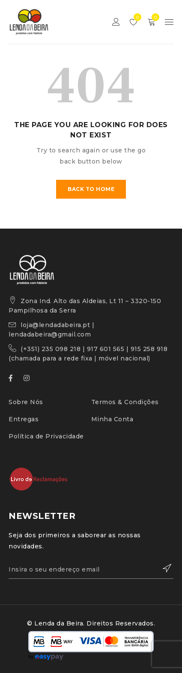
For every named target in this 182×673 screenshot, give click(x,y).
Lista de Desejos (135, 17)
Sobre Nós (26, 402)
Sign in (116, 22)
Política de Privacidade (46, 436)
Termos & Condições (125, 402)
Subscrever (162, 568)
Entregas (24, 419)
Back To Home (91, 189)
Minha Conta (112, 419)
